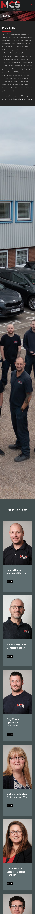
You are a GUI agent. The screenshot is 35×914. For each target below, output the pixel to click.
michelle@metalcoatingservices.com (21, 99)
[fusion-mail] (8, 581)
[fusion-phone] (11, 581)
